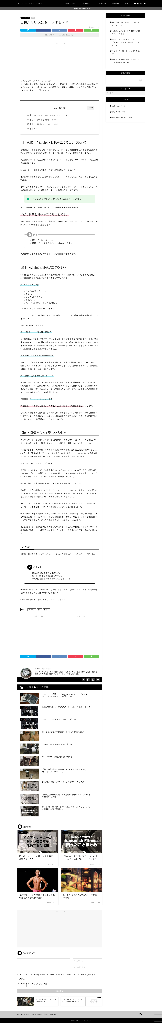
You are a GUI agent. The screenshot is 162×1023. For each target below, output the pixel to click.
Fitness (25, 610)
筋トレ (47, 610)
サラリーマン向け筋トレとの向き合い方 (126, 52)
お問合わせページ (119, 106)
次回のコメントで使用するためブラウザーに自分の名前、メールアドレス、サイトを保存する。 (58, 975)
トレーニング (69, 3)
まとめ (35, 129)
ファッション (86, 3)
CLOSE (91, 108)
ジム (40, 610)
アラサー (32, 610)
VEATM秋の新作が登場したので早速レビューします (126, 24)
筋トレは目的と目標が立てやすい (46, 120)
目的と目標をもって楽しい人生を (46, 124)
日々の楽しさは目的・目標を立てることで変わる (52, 115)
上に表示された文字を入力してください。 (34, 984)
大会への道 (101, 3)
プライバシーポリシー (120, 112)
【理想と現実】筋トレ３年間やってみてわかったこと (126, 32)
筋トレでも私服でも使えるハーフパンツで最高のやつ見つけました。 (126, 61)
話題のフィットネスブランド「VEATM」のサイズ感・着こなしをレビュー (126, 42)
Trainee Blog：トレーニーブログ (29, 3)
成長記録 (115, 3)
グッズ (127, 3)
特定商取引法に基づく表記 (122, 118)
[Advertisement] (59, 61)
